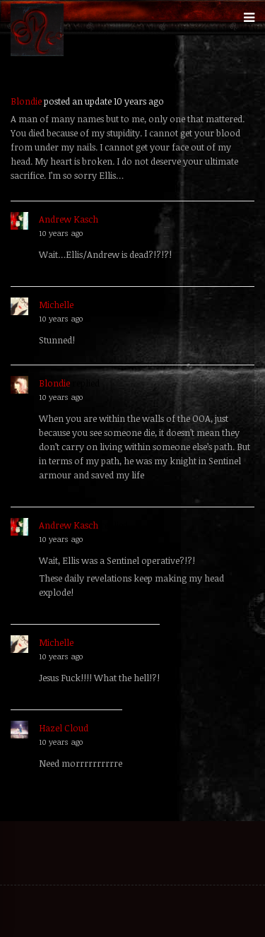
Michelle (56, 304)
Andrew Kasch (68, 219)
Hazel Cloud (63, 727)
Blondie (26, 101)
